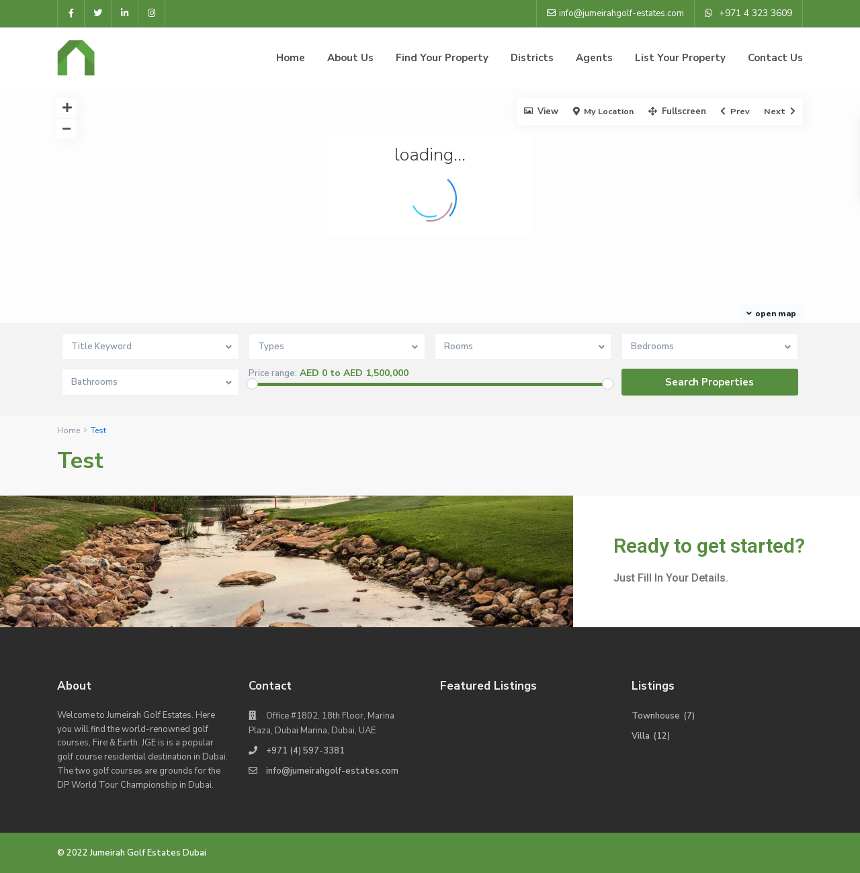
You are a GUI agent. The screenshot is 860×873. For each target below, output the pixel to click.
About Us (350, 57)
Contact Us (775, 57)
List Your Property (680, 57)
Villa (641, 736)
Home (290, 57)
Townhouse (656, 716)
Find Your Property (442, 57)
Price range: (273, 373)
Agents (594, 57)
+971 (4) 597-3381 (305, 751)
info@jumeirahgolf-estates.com (332, 771)
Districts (532, 57)
